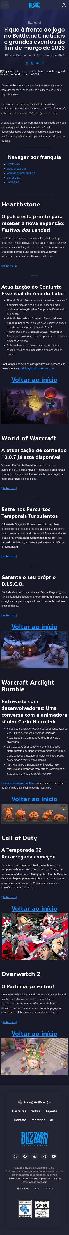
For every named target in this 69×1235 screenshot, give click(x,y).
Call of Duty (13, 177)
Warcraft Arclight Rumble (21, 173)
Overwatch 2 (14, 182)
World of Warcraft (16, 168)
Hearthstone (14, 164)
